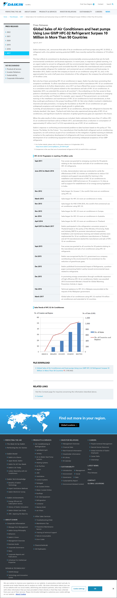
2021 (8, 36)
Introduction (66, 470)
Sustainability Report (69, 481)
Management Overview (16, 541)
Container (39, 504)
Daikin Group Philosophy (16, 530)
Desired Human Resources (99, 447)
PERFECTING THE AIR (13, 12)
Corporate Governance (15, 547)
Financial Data (67, 447)
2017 (21, 17)
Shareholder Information (70, 454)
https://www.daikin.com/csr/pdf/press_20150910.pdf (52, 146)
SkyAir (38, 469)
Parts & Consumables (43, 536)
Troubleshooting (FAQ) (43, 520)
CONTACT (91, 480)
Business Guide (13, 544)
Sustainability (11, 75)
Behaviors (11, 534)
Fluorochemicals (40, 545)
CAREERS (98, 12)
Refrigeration (40, 500)
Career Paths (94, 456)
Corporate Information (14, 78)
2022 (8, 32)
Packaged (39, 483)
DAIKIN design (13, 572)
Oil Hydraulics (39, 549)
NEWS (108, 12)
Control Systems (41, 480)
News (9, 551)
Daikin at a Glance (14, 457)
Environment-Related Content (72, 484)
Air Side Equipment (42, 497)
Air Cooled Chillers (42, 486)
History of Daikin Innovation (17, 507)
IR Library (65, 457)
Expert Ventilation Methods (17, 488)
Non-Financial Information (71, 450)
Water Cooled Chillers (43, 490)
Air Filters (39, 510)
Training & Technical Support (46, 532)
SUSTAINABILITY (86, 12)
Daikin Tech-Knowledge (15, 479)
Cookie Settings (78, 590)
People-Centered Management (100, 444)
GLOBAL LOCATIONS (96, 483)
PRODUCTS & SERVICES (48, 12)
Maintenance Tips (42, 523)
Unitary (38, 453)
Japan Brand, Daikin (14, 461)
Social (77, 474)
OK (95, 590)
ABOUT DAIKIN (30, 12)
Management (79, 470)
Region (86, 4)
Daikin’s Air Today (14, 467)
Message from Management (17, 527)
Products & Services (13, 69)
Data (76, 477)
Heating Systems (41, 463)
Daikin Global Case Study (16, 510)
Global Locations (69, 425)
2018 (8, 49)
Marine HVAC (40, 507)
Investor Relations (12, 72)
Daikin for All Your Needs (16, 464)
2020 (8, 41)
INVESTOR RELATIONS (68, 12)
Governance (66, 477)
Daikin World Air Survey (16, 492)
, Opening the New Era (17, 514)
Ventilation (39, 476)
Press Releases (14, 17)
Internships (94, 460)
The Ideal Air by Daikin (15, 444)
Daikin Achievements (14, 498)
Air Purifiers (40, 466)
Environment (66, 474)
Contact (100, 4)
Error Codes (39, 539)
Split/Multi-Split (41, 450)
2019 (8, 45)
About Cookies (21, 595)
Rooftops (39, 493)
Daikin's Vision (13, 537)
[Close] (113, 589)
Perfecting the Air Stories (16, 448)
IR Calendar (66, 461)
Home (5, 17)
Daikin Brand (11, 454)
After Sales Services (41, 516)
